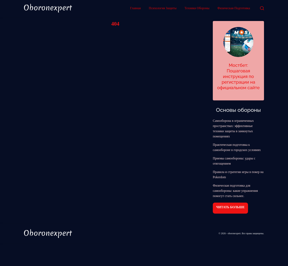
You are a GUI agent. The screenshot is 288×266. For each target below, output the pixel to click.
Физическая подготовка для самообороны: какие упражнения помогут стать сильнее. (235, 191)
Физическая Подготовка (233, 8)
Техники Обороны (197, 8)
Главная (135, 8)
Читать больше (230, 207)
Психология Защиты (163, 8)
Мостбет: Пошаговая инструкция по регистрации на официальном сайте (238, 76)
